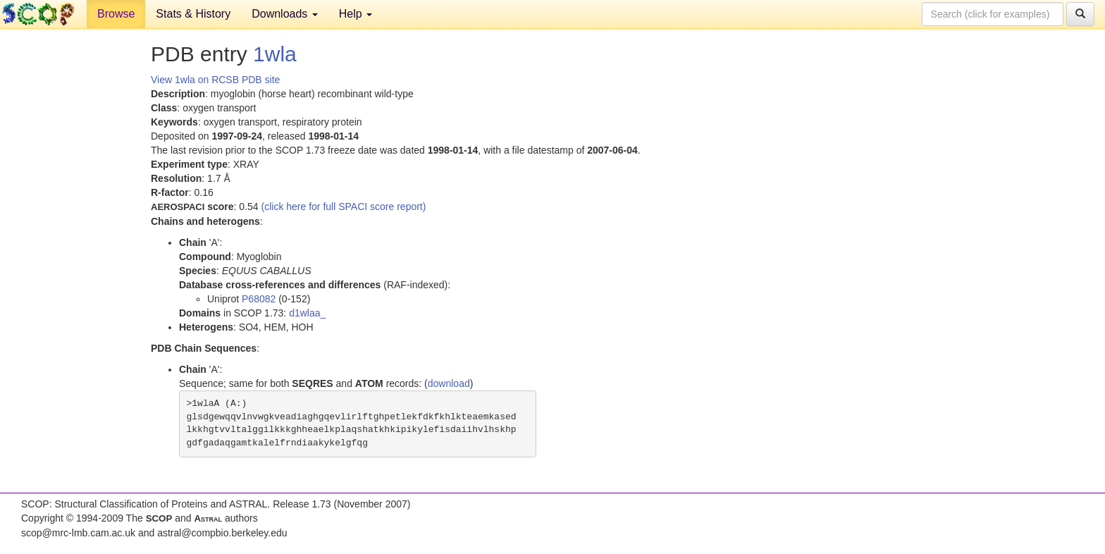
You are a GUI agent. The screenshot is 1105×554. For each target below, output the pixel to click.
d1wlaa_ (307, 313)
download (449, 383)
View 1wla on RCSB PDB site (215, 79)
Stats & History (193, 14)
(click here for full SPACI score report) (343, 206)
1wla (275, 54)
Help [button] (355, 14)
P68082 (259, 298)
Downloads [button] (285, 14)
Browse (116, 14)
